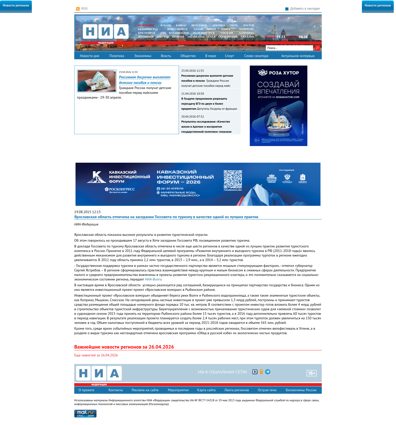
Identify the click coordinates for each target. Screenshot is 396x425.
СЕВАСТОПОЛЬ (228, 36)
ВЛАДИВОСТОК (179, 33)
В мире (210, 55)
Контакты (116, 390)
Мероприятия (178, 390)
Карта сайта (206, 390)
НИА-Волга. (153, 279)
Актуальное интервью (297, 55)
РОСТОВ (248, 25)
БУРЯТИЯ (178, 36)
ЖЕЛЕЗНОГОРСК (204, 33)
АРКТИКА (218, 25)
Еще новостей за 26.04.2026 (96, 355)
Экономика (142, 55)
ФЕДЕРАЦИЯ (146, 25)
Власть (166, 55)
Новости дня (89, 55)
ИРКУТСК (163, 36)
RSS (82, 9)
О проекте (86, 390)
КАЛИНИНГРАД (148, 29)
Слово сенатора (256, 55)
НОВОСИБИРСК (177, 29)
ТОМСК (226, 29)
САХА (211, 36)
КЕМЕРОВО (246, 29)
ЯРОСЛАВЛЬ (199, 25)
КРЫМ (212, 29)
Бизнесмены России (301, 390)
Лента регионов (237, 390)
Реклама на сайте (145, 390)
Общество (188, 55)
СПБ (163, 33)
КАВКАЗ (181, 25)
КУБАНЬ (166, 25)
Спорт (229, 55)
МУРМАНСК (146, 36)
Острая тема (267, 390)
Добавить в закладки (302, 9)
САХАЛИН (247, 36)
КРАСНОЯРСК (146, 33)
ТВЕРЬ (234, 25)
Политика (116, 55)
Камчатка (246, 33)
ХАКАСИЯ (226, 33)
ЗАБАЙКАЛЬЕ (196, 36)
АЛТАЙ (198, 29)
